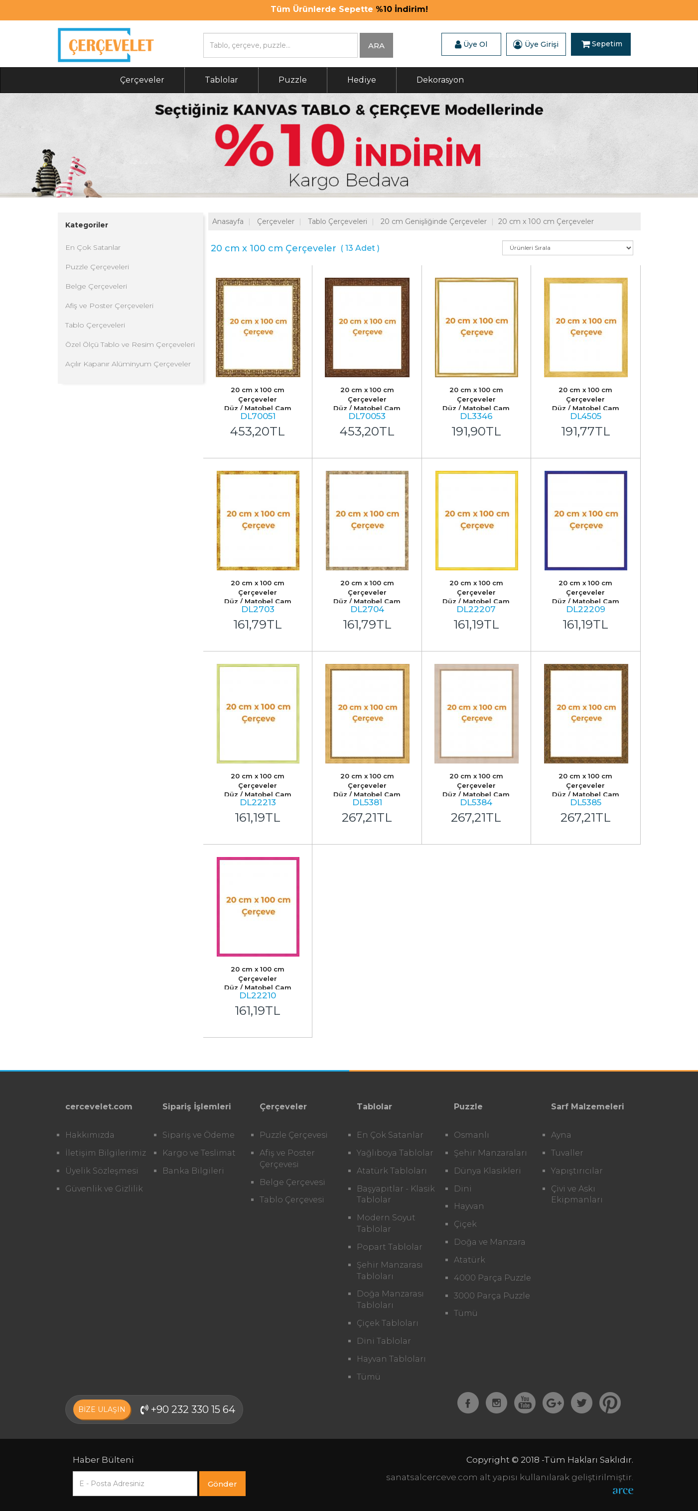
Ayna (561, 1135)
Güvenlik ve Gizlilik (104, 1188)
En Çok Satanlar (93, 247)
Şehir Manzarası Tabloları (390, 1270)
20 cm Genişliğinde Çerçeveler (434, 221)
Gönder (222, 1484)
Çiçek (465, 1224)
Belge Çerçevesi (292, 1182)
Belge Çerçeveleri (96, 286)
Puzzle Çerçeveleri (97, 266)
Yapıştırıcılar (577, 1171)
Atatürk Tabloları (392, 1171)
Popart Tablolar (389, 1247)
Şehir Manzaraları (490, 1153)
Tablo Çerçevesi (292, 1199)
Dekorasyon (440, 80)
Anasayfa (228, 221)
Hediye (361, 80)
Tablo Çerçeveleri (95, 325)
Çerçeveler (142, 80)
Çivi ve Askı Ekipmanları (577, 1194)
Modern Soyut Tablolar (386, 1223)
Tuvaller (567, 1153)
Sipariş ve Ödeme (198, 1135)
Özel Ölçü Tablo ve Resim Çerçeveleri (130, 344)
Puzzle (293, 80)
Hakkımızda (90, 1135)
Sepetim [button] (601, 44)
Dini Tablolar (384, 1341)
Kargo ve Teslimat (199, 1153)
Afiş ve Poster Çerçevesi (287, 1158)
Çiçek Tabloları (388, 1323)
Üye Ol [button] (471, 44)
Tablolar (221, 80)
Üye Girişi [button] (535, 44)
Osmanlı (471, 1135)
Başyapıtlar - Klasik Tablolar (396, 1194)
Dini (463, 1188)
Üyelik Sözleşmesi (102, 1171)
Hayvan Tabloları (391, 1359)
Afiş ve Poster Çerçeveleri (109, 305)
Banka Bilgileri (193, 1171)
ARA (376, 45)
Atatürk (469, 1260)
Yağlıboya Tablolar (395, 1153)
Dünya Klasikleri (487, 1171)
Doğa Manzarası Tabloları (390, 1299)
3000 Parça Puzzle (492, 1295)
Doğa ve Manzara (490, 1242)
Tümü (369, 1377)
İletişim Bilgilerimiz (105, 1153)
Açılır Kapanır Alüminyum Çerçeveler (128, 363)
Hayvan (469, 1206)
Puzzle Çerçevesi (294, 1135)
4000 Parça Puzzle (492, 1278)
